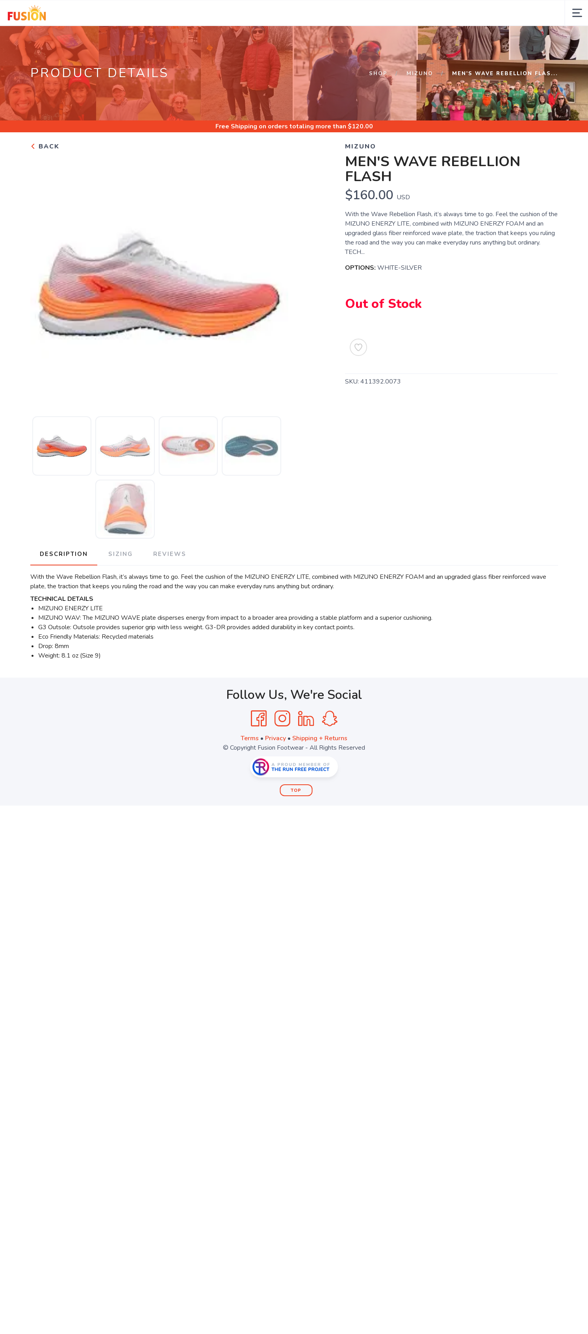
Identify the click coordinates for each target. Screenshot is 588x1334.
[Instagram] (282, 744)
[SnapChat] (329, 744)
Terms (250, 764)
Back (44, 172)
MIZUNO (419, 99)
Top (296, 816)
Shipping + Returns (319, 764)
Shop (378, 99)
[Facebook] (259, 744)
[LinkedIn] (306, 744)
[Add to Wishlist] (358, 373)
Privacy (275, 764)
